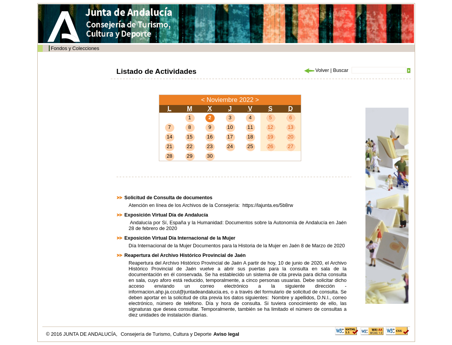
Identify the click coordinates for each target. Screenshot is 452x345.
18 (250, 137)
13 (291, 127)
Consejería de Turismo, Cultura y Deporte (166, 334)
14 (169, 137)
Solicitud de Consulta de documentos (168, 197)
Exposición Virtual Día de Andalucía (166, 215)
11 (250, 127)
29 (190, 156)
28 (169, 156)
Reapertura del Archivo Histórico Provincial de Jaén (184, 255)
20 (291, 137)
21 (169, 146)
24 (230, 146)
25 (250, 146)
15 (190, 137)
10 (230, 127)
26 (270, 146)
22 (190, 146)
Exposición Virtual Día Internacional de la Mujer (179, 238)
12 (270, 127)
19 (270, 137)
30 (210, 156)
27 (291, 146)
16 (210, 137)
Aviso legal (226, 334)
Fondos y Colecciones (75, 48)
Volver (316, 70)
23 (210, 146)
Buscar (341, 70)
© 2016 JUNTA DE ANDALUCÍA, (82, 334)
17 (230, 137)
